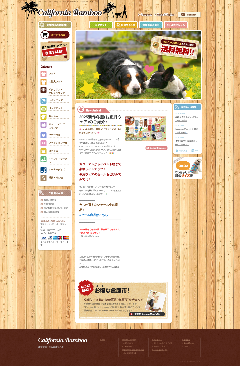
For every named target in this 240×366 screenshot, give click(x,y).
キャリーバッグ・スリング (58, 126)
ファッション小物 (58, 143)
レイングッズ (56, 100)
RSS (196, 151)
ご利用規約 (49, 204)
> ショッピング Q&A (160, 350)
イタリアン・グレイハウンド (57, 91)
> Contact (185, 346)
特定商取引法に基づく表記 (56, 208)
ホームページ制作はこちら (190, 361)
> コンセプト (157, 340)
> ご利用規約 (127, 346)
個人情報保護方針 (52, 212)
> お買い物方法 (127, 343)
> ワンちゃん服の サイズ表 (162, 343)
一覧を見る (183, 151)
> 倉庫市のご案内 (158, 346)
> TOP (102, 340)
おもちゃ (53, 116)
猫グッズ (53, 151)
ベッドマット (56, 108)
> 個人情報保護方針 (129, 353)
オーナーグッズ (57, 169)
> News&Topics (188, 343)
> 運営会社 (186, 340)
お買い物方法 (50, 200)
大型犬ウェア (56, 81)
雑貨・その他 (56, 177)
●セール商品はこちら (93, 215)
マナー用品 (54, 135)
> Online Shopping (129, 340)
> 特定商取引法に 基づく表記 (133, 350)
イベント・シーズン (58, 161)
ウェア (52, 73)
